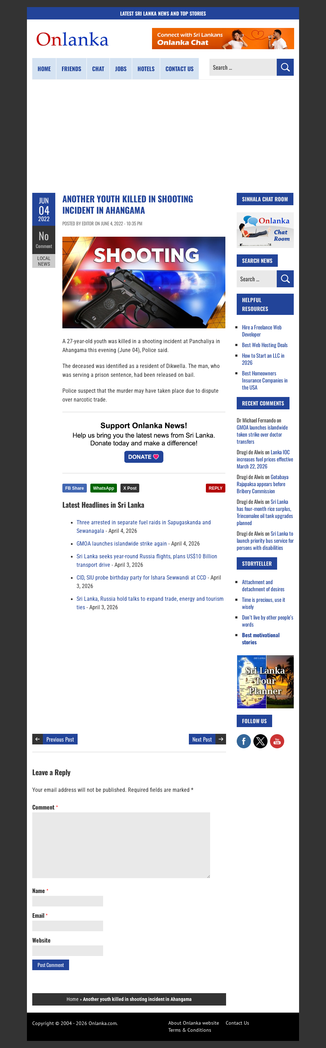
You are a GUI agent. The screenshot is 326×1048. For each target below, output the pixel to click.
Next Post (202, 739)
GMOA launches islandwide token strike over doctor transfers (262, 434)
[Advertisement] (163, 136)
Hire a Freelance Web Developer (262, 330)
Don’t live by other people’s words (267, 620)
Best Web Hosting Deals (265, 345)
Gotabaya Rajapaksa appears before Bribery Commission (262, 484)
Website (41, 940)
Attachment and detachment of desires (263, 585)
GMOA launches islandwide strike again (122, 544)
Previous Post (60, 739)
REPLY (216, 488)
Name (40, 890)
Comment (44, 245)
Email (39, 915)
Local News (44, 261)
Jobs (121, 68)
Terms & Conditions (189, 1030)
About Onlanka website (193, 1023)
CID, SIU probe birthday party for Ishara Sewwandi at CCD (141, 578)
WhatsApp (103, 488)
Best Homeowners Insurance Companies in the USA (265, 380)
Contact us (179, 68)
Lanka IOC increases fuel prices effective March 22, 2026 (265, 459)
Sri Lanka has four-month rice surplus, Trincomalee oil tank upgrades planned (265, 511)
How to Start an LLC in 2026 (263, 358)
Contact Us (237, 1023)
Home (44, 68)
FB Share (74, 488)
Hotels (145, 68)
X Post (129, 488)
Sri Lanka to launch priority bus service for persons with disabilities (265, 540)
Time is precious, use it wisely (263, 602)
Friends (71, 68)
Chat (98, 68)
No (44, 235)
